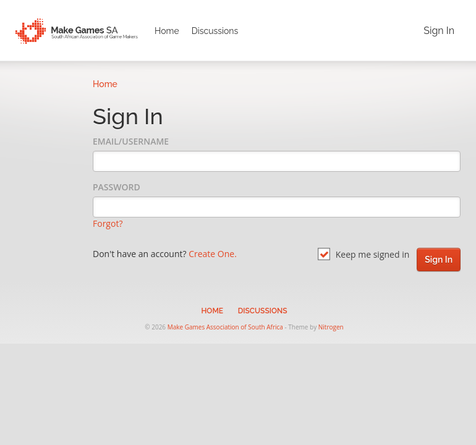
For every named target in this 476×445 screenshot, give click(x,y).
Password (116, 187)
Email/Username (131, 141)
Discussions (215, 31)
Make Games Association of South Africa (225, 327)
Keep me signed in (363, 254)
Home (167, 31)
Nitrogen (331, 327)
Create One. (213, 254)
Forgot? (107, 223)
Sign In (438, 30)
